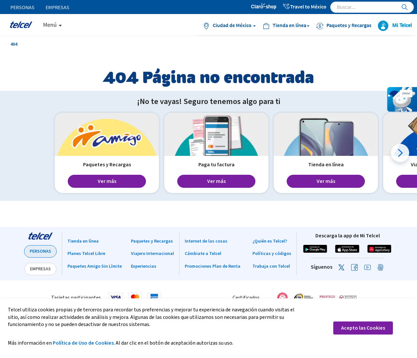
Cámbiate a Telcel (203, 253)
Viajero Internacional (152, 253)
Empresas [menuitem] (57, 7)
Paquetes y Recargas (152, 241)
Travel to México (304, 6)
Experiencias (143, 266)
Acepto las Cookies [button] (363, 328)
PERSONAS (40, 251)
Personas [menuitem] (22, 7)
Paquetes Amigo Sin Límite (94, 266)
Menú (50, 24)
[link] (376, 297)
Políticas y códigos (271, 253)
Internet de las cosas (206, 241)
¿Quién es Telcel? (269, 241)
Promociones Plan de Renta (212, 266)
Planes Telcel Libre (86, 253)
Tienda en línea (83, 241)
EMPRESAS (40, 269)
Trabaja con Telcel (271, 266)
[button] (400, 153)
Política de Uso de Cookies (83, 343)
